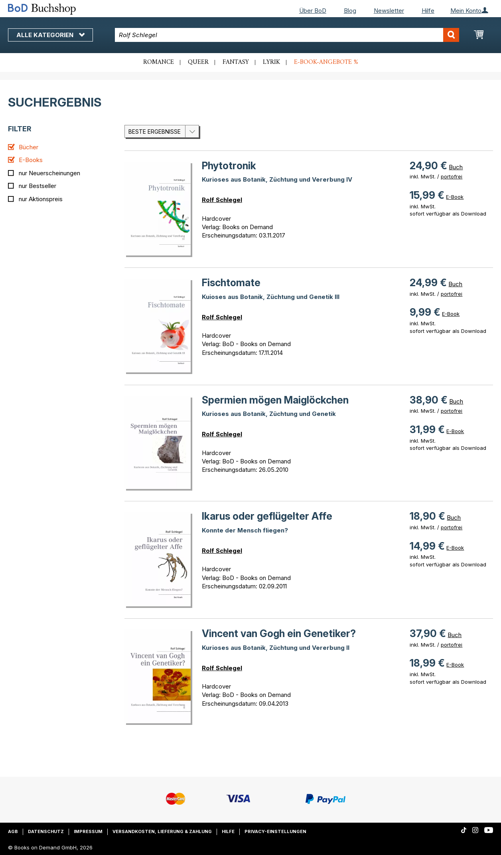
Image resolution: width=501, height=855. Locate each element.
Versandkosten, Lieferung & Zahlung (162, 831)
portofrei (451, 176)
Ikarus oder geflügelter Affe (267, 516)
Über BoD (312, 10)
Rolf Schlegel (222, 200)
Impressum (88, 831)
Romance (158, 62)
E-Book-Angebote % (326, 62)
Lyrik (271, 62)
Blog (350, 10)
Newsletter (389, 10)
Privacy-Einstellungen (275, 831)
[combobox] (287, 35)
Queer (198, 62)
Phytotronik (229, 166)
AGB (13, 831)
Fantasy (236, 62)
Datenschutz (46, 831)
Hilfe (428, 10)
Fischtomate (231, 283)
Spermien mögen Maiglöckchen (275, 400)
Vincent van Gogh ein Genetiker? (279, 633)
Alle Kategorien (50, 35)
